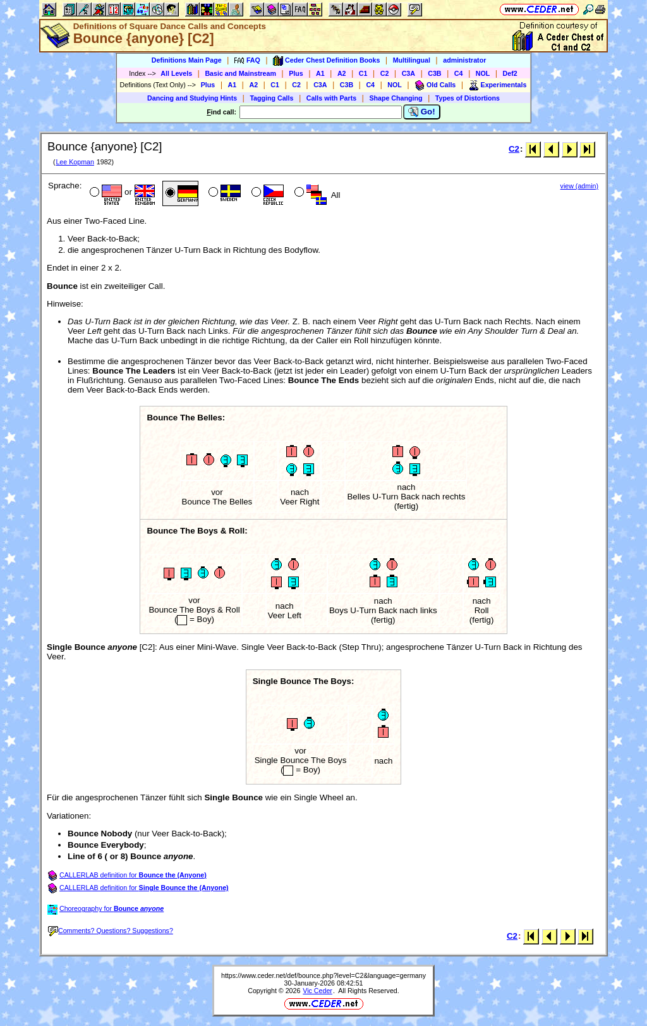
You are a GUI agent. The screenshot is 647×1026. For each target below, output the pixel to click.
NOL (483, 73)
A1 (320, 73)
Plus (296, 73)
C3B (434, 73)
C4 (458, 73)
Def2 (510, 73)
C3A (408, 73)
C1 (363, 73)
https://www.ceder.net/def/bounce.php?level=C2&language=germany (323, 975)
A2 (341, 73)
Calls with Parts (331, 98)
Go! (421, 112)
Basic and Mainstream (240, 73)
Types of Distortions (467, 98)
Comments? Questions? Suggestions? (110, 930)
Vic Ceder (317, 990)
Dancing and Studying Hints (192, 98)
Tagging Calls (271, 98)
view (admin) (579, 186)
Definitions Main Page (187, 60)
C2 (384, 73)
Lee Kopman (75, 162)
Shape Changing (395, 98)
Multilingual (411, 60)
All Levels (176, 73)
